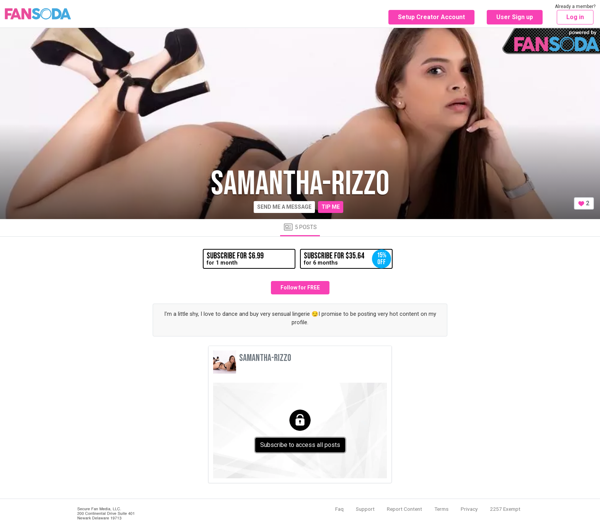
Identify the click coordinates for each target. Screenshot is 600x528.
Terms (441, 509)
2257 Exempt (505, 509)
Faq (339, 509)
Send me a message (284, 207)
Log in (575, 17)
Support (365, 509)
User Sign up (514, 17)
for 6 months (347, 258)
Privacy (469, 509)
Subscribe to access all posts (300, 444)
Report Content (404, 509)
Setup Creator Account (431, 17)
